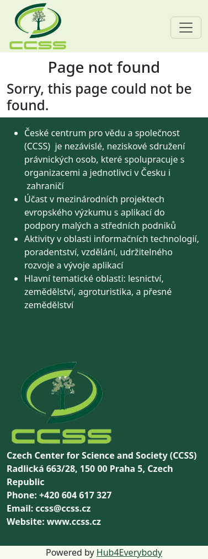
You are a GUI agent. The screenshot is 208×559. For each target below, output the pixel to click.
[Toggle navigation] (185, 28)
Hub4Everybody (129, 552)
